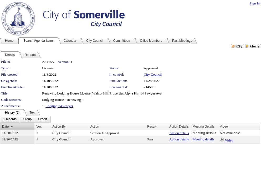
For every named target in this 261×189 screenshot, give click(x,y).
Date (5, 126)
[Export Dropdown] (42, 119)
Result (151, 126)
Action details (179, 133)
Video (229, 140)
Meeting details (204, 133)
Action (94, 126)
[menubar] (25, 119)
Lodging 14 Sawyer (59, 106)
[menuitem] (10, 119)
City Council (153, 74)
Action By (59, 126)
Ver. (39, 126)
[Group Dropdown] (27, 119)
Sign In (254, 3)
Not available (230, 133)
